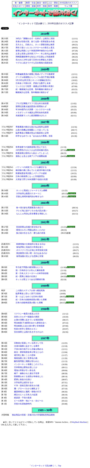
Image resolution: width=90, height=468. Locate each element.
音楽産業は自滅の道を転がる (28, 227)
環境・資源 (31, 6)
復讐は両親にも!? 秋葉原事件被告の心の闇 (34, 51)
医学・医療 (53, 6)
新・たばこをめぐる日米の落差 (29, 297)
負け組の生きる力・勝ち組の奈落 (30, 233)
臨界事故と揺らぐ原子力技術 (28, 293)
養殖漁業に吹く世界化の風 (25, 358)
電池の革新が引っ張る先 (24, 370)
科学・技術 (42, 6)
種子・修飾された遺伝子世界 (26, 373)
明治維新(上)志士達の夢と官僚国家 (29, 326)
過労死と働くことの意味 (24, 355)
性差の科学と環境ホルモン (25, 329)
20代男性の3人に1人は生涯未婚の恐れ (32, 150)
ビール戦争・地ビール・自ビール (28, 401)
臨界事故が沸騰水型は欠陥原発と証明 (32, 133)
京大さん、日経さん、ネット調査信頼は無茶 (35, 45)
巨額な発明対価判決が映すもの (29, 196)
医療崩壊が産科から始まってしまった (32, 153)
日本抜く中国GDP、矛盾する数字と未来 (33, 83)
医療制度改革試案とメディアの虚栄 (31, 173)
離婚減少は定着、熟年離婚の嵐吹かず (32, 92)
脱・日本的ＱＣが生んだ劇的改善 (30, 270)
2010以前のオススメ (68, 3)
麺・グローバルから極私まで (26, 389)
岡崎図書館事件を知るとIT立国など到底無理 (35, 57)
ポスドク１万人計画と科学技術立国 (31, 250)
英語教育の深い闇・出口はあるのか (31, 253)
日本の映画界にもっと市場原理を (30, 176)
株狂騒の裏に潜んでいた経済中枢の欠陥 (33, 170)
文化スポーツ (19, 6)
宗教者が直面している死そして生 (28, 343)
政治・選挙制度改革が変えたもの (28, 352)
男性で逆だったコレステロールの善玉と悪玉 (35, 48)
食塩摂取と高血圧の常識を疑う (29, 247)
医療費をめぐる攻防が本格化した (28, 376)
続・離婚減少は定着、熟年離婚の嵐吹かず (34, 89)
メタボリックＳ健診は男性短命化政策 (32, 112)
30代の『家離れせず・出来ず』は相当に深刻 (35, 38)
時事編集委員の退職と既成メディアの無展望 (35, 74)
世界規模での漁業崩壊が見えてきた (31, 147)
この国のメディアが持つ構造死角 (30, 290)
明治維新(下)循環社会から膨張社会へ (30, 323)
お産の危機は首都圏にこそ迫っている (32, 130)
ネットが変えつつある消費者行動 (30, 279)
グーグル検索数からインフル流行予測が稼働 (35, 77)
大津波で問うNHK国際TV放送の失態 (32, 179)
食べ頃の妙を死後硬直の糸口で (29, 208)
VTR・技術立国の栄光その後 (26, 385)
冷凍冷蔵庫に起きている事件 (26, 346)
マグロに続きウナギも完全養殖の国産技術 (34, 63)
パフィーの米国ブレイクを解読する (31, 167)
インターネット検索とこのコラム (28, 364)
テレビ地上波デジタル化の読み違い (31, 211)
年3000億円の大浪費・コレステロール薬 (33, 109)
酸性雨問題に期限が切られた (26, 361)
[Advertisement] (45, 445)
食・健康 (19, 3)
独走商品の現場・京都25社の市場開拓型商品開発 (33, 415)
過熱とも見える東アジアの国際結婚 (31, 156)
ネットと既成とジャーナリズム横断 (31, 190)
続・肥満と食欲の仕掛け (26, 276)
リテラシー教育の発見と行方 (26, 314)
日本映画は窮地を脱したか (25, 367)
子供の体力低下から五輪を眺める (28, 349)
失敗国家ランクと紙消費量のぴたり (31, 116)
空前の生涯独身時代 (23, 404)
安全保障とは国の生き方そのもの (28, 332)
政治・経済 (42, 3)
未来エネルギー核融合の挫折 (26, 317)
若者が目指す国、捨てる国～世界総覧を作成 (35, 41)
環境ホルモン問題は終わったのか (30, 230)
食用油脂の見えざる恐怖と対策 (29, 256)
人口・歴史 (53, 3)
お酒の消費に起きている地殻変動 (28, 320)
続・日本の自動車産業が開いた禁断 (31, 300)
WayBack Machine (79, 422)
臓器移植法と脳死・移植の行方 (27, 392)
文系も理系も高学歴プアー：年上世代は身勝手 (36, 54)
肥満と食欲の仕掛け (23, 379)
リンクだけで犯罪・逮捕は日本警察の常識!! (35, 86)
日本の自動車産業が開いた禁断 (29, 303)
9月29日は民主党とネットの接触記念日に (34, 80)
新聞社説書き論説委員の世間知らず (31, 106)
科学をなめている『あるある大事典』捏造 (34, 136)
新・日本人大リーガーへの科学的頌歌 (32, 273)
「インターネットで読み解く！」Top (45, 466)
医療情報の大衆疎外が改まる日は (30, 244)
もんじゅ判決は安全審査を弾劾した (31, 214)
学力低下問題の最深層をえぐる (29, 267)
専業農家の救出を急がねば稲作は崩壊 (32, 127)
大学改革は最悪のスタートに (28, 193)
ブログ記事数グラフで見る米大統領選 (32, 103)
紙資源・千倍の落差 (23, 398)
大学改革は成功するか (23, 382)
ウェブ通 (68, 6)
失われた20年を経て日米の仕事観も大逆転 (34, 60)
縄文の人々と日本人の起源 (25, 395)
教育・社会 (31, 3)
